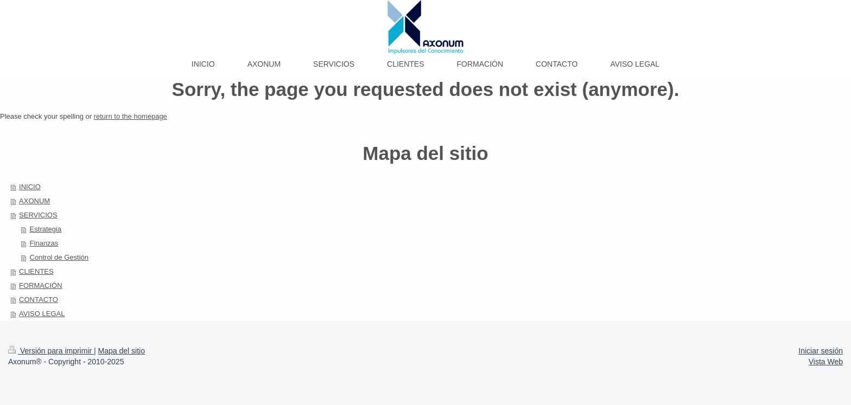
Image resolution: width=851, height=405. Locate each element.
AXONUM (34, 201)
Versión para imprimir (51, 350)
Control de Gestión (59, 257)
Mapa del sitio (121, 350)
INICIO (30, 187)
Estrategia (46, 229)
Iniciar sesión (820, 350)
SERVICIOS (38, 215)
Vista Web (826, 361)
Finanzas (44, 243)
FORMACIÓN (40, 285)
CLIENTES (36, 271)
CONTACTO (38, 299)
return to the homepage (130, 116)
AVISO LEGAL (42, 314)
